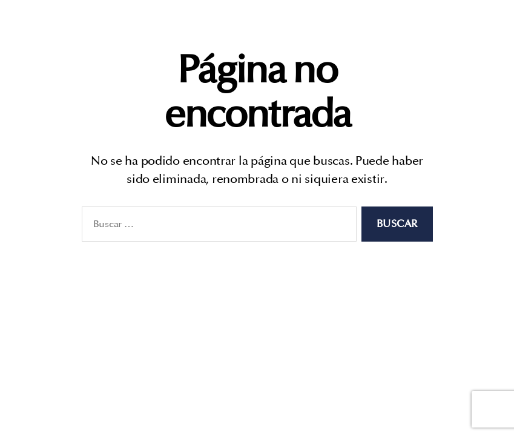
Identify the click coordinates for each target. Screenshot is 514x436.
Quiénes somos (335, 29)
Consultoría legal (436, 29)
